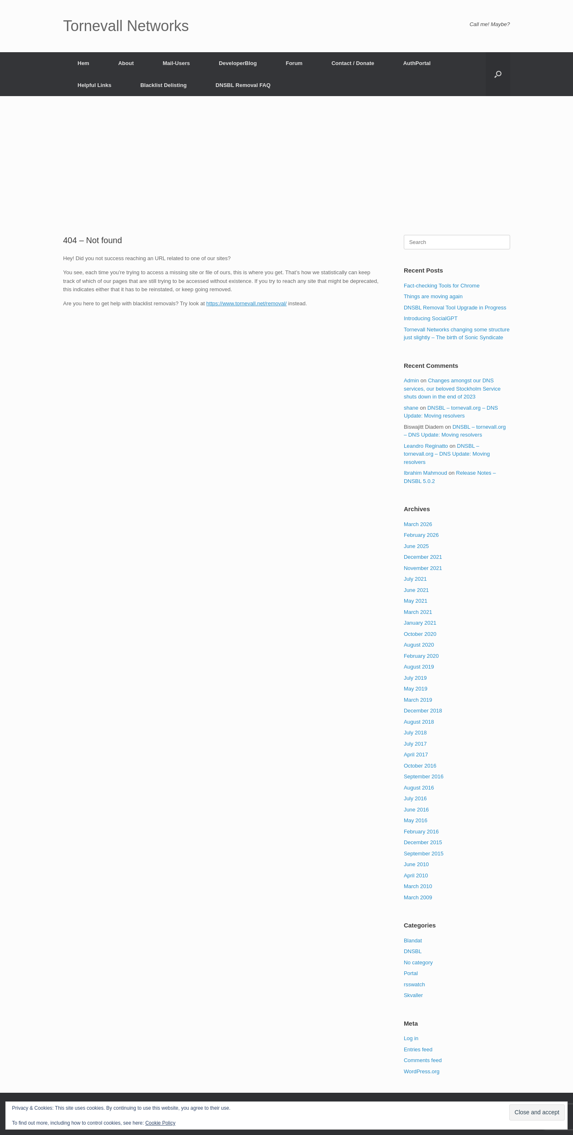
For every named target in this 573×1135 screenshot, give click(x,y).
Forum (294, 63)
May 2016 (415, 820)
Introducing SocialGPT (431, 318)
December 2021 (423, 557)
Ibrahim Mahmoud (425, 473)
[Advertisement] (286, 173)
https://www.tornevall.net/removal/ (246, 303)
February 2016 (421, 831)
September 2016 (424, 776)
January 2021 (420, 623)
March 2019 (418, 700)
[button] (498, 74)
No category (418, 962)
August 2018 (419, 722)
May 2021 (415, 601)
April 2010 (416, 875)
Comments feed (423, 1060)
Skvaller (413, 995)
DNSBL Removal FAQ (243, 85)
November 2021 (423, 568)
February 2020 (421, 656)
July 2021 (415, 579)
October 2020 (420, 634)
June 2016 (416, 810)
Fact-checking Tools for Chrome (441, 286)
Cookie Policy (160, 1123)
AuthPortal (416, 63)
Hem (83, 63)
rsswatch (414, 984)
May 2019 (415, 689)
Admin (411, 380)
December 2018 (423, 711)
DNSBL (413, 951)
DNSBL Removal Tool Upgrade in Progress (455, 307)
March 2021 (418, 612)
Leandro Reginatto (426, 446)
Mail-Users (176, 63)
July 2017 (415, 744)
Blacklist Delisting (163, 85)
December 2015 (423, 842)
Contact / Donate (352, 63)
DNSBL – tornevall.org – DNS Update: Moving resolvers (447, 454)
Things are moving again (433, 296)
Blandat (413, 940)
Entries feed (418, 1049)
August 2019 (419, 667)
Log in (411, 1038)
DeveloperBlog (238, 63)
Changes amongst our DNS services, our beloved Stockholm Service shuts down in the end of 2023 (452, 388)
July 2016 (415, 798)
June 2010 (416, 864)
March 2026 (418, 524)
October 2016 (420, 766)
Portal (411, 973)
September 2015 (424, 853)
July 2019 (415, 678)
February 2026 (421, 535)
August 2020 (419, 645)
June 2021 (416, 590)
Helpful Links (95, 85)
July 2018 (415, 732)
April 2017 (416, 754)
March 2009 (418, 897)
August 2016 (419, 788)
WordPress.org (421, 1071)
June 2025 (416, 546)
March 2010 (418, 886)
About (126, 63)
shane (411, 408)
